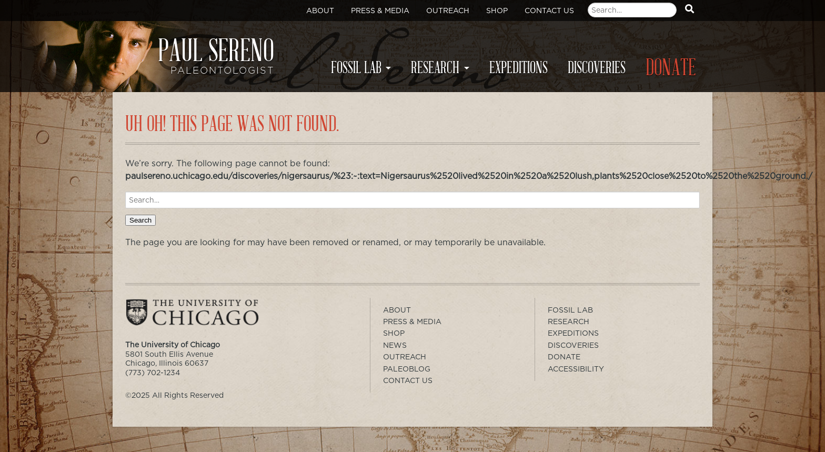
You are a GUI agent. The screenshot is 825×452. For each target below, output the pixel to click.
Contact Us (549, 10)
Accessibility (576, 369)
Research (435, 67)
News (395, 345)
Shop (497, 10)
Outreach (447, 10)
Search (140, 220)
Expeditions (518, 67)
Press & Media (380, 10)
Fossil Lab (356, 67)
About (320, 10)
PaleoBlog (406, 369)
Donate (671, 68)
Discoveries (597, 67)
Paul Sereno (201, 61)
